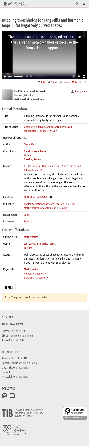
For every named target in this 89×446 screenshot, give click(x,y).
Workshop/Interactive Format (40, 243)
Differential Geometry (36, 277)
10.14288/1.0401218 (34, 197)
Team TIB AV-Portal (12, 323)
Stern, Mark (30, 144)
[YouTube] (12, 397)
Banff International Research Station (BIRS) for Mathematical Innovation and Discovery (49, 206)
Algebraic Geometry (35, 273)
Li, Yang (28, 155)
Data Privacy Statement (15, 367)
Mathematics (31, 237)
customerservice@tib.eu (17, 335)
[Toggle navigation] (76, 4)
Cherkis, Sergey (32, 159)
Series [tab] (9, 287)
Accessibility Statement (15, 376)
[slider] (21, 76)
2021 (26, 214)
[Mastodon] (4, 397)
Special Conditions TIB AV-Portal (20, 363)
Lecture (28, 247)
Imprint (6, 372)
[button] (73, 76)
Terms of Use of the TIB (14, 358)
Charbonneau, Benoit (35, 151)
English (28, 221)
